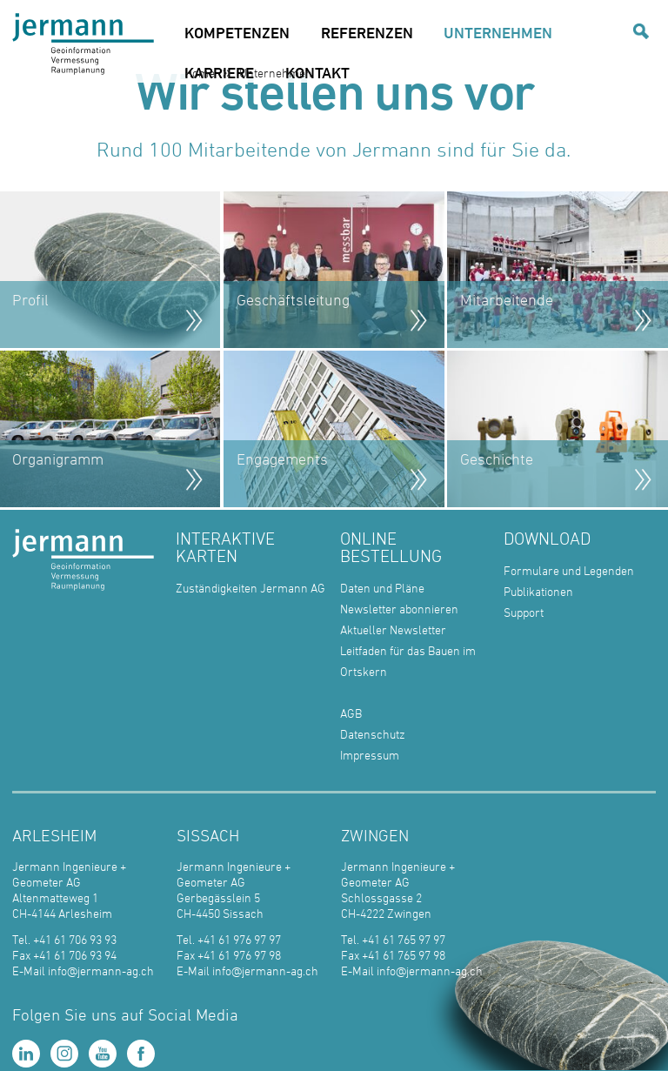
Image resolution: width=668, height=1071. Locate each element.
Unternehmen (275, 72)
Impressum (369, 754)
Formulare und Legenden (569, 570)
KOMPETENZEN (237, 32)
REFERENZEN (367, 32)
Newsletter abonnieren (399, 608)
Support (524, 612)
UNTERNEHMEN (498, 32)
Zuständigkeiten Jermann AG (250, 587)
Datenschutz (372, 733)
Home (199, 72)
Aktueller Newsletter (393, 629)
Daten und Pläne (382, 587)
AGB (351, 713)
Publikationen (538, 591)
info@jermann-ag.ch (101, 970)
